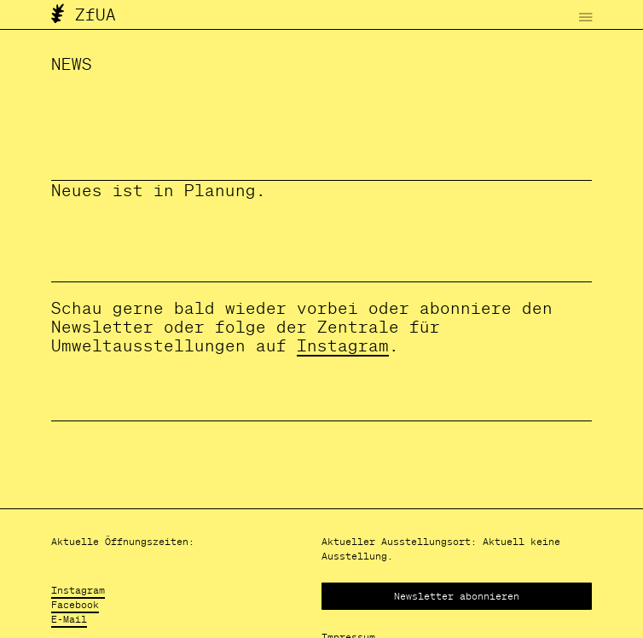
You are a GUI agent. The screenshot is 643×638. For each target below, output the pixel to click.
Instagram (343, 345)
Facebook (75, 604)
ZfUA (83, 14)
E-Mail (69, 619)
